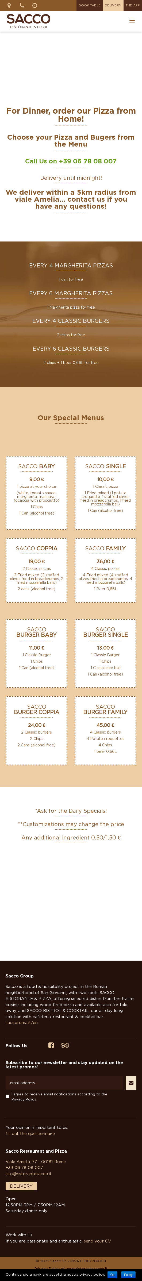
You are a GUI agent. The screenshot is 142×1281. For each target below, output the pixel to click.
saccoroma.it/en (22, 1022)
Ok (112, 1275)
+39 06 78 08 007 (88, 161)
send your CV (97, 1241)
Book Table (90, 5)
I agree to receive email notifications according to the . (59, 1096)
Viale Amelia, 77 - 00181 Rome (36, 1161)
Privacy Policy (23, 1099)
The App (133, 5)
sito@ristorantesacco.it (29, 1173)
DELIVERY (21, 1186)
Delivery (113, 5)
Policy (128, 1275)
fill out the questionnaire (30, 1133)
